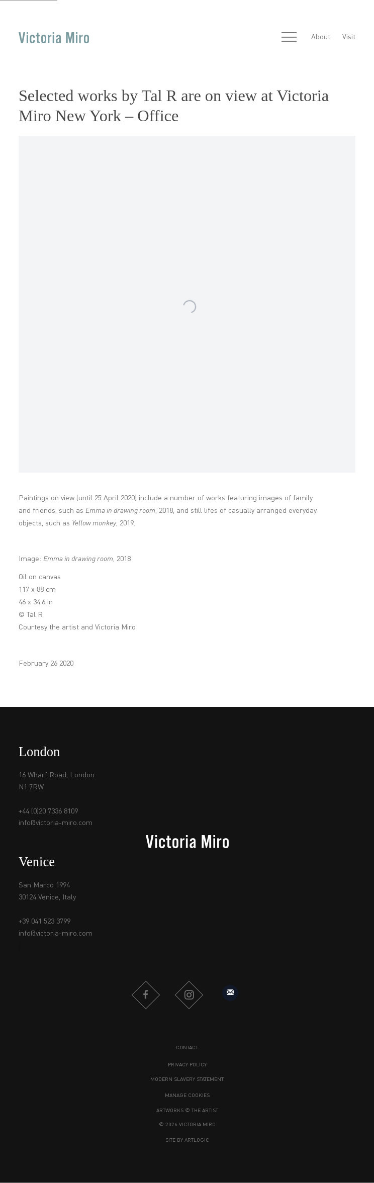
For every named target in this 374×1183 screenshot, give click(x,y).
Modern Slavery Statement (187, 1079)
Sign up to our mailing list (230, 993)
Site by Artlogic (187, 1140)
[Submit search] (267, 38)
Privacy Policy (187, 1064)
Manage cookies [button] (187, 1095)
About (320, 37)
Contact (187, 1047)
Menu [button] (289, 38)
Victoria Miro (54, 38)
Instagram (189, 995)
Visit (348, 37)
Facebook (146, 995)
